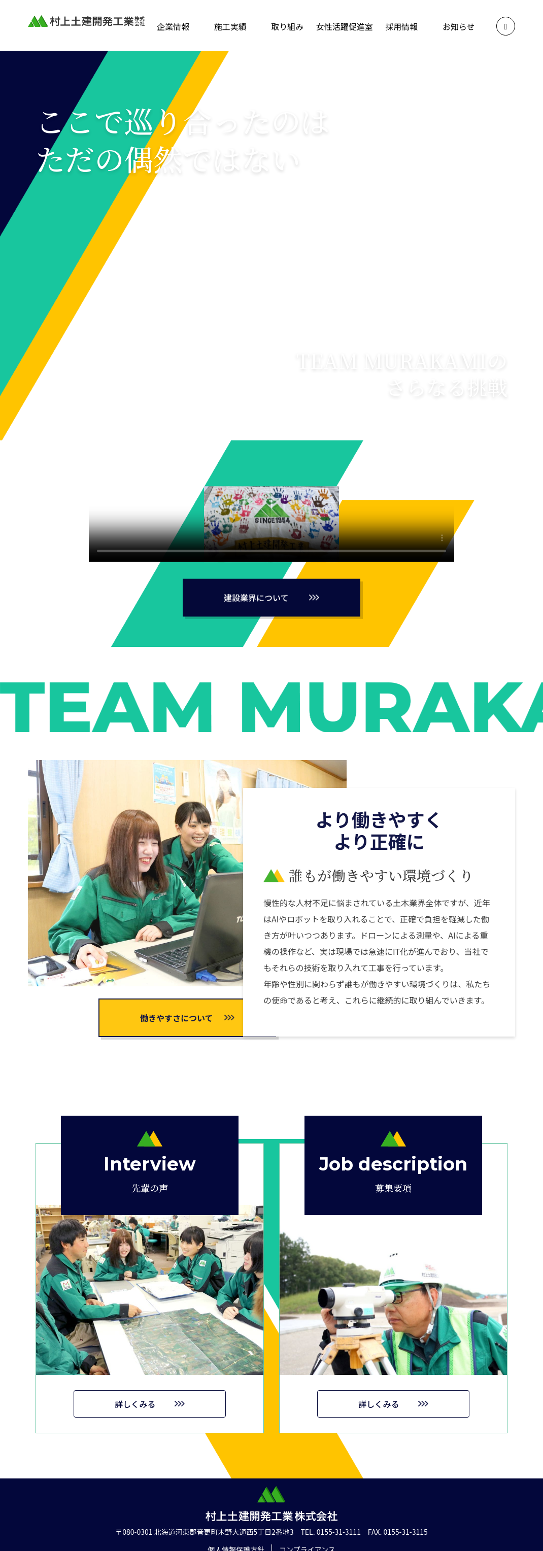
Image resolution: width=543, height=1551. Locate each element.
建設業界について (256, 619)
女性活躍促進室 (344, 26)
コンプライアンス (307, 1535)
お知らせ (459, 26)
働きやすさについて (176, 1018)
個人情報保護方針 (236, 1535)
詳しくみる (135, 1425)
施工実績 (230, 26)
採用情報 (401, 26)
